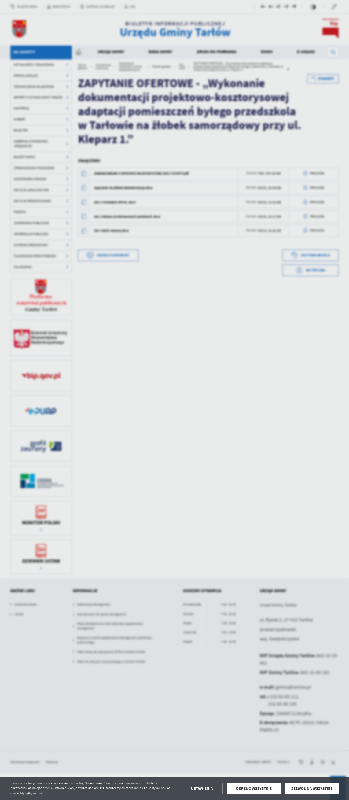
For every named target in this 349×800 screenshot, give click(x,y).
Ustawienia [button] (202, 788)
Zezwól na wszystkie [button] (311, 788)
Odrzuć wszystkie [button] (254, 788)
